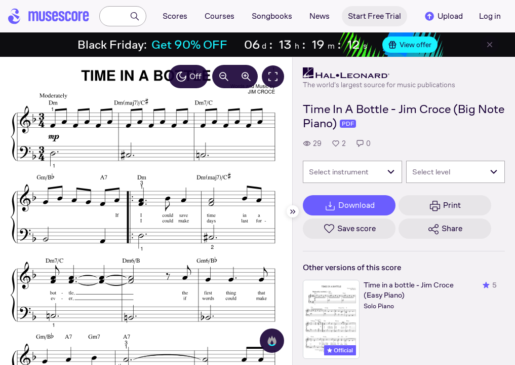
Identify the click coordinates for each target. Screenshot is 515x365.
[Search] (135, 16)
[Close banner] (490, 44)
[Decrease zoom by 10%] (224, 76)
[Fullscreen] (273, 76)
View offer (409, 45)
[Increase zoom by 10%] (246, 76)
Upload (443, 16)
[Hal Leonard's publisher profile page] (379, 73)
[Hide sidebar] (293, 211)
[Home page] (48, 16)
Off (188, 76)
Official (340, 350)
